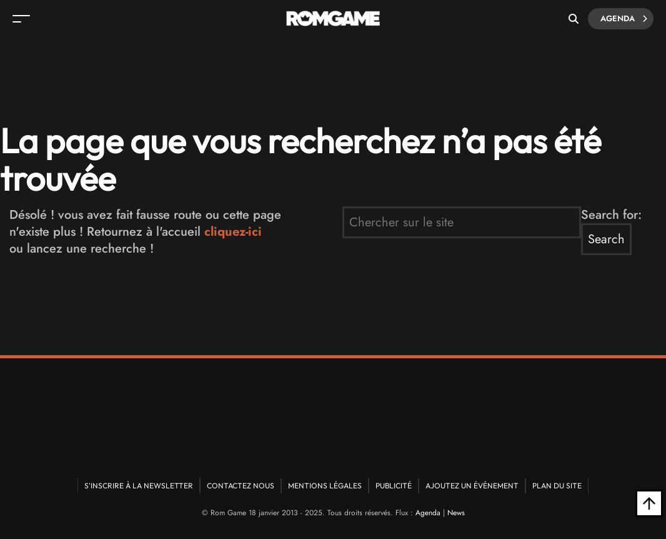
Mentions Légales (325, 485)
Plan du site (557, 485)
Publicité (393, 485)
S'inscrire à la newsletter (138, 485)
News (456, 512)
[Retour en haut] (649, 503)
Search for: (611, 214)
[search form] (461, 222)
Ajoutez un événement (472, 485)
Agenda (623, 18)
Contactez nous (240, 485)
